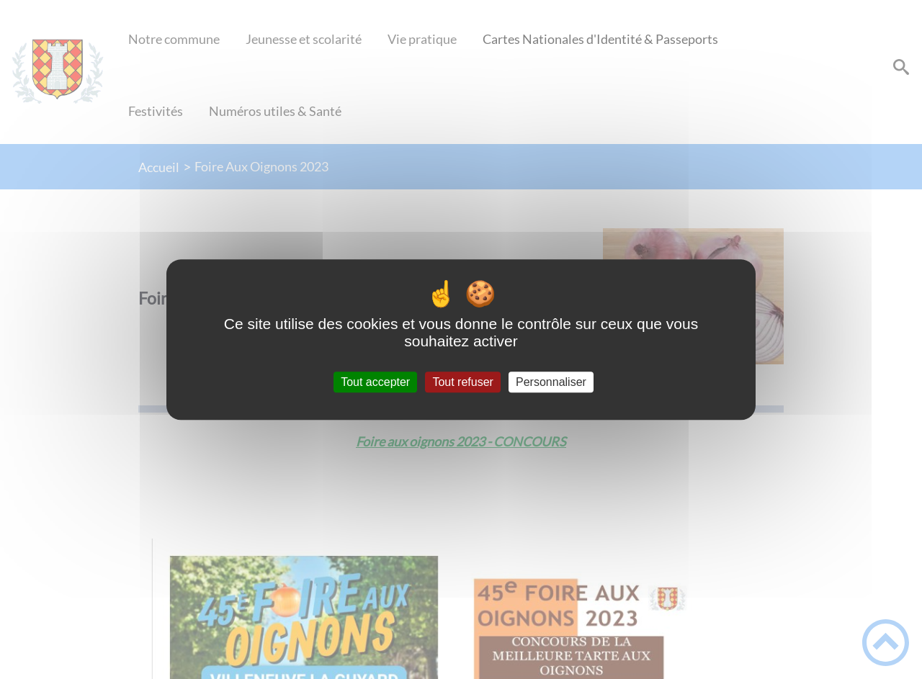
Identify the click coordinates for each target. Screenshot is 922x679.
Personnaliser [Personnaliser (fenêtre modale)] (551, 382)
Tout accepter (375, 382)
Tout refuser (462, 382)
